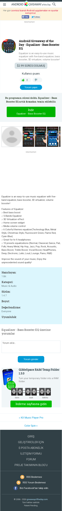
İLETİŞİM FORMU (31, 453)
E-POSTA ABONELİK (31, 447)
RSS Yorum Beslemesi (34, 482)
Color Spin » (31, 425)
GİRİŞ (31, 436)
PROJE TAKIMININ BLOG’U (31, 465)
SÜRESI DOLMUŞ (31, 65)
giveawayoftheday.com (37, 499)
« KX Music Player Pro (31, 417)
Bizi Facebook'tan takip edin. (34, 488)
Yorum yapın (31, 87)
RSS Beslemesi (34, 477)
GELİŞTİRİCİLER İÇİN (31, 442)
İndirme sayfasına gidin (31, 404)
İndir (31, 112)
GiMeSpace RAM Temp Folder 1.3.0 (39, 371)
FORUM (31, 459)
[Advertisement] (31, 31)
